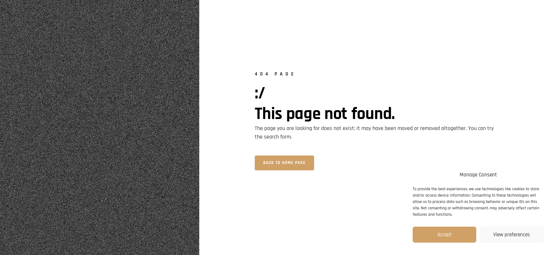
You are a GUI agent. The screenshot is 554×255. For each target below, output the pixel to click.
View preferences (511, 234)
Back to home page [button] (284, 162)
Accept (444, 234)
